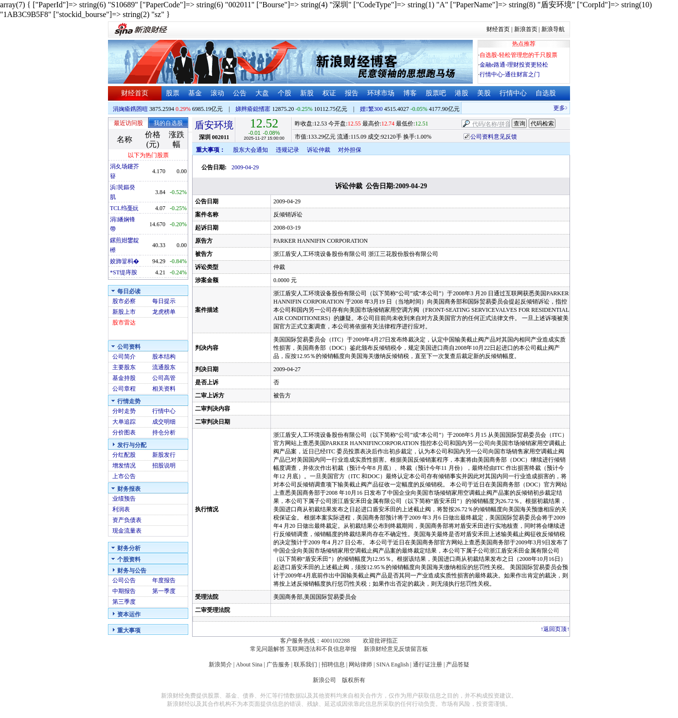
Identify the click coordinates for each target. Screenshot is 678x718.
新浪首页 (525, 29)
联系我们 (305, 664)
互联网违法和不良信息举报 (321, 649)
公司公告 (124, 580)
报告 (351, 93)
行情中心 (513, 93)
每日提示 (164, 301)
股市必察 (124, 301)
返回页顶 (555, 629)
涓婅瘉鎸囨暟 (130, 109)
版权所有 (353, 680)
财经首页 (498, 29)
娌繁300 (371, 109)
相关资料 (164, 388)
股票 (172, 93)
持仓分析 (164, 432)
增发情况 (124, 465)
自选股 (545, 93)
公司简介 (124, 356)
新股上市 (124, 311)
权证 (329, 93)
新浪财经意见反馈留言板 (396, 649)
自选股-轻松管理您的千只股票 (518, 55)
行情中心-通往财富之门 (510, 74)
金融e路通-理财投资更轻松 (514, 64)
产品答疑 (457, 664)
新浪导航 (553, 29)
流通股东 (164, 367)
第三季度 (124, 601)
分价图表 (124, 432)
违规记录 (287, 149)
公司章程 (124, 388)
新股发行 (164, 454)
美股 (484, 93)
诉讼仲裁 (318, 149)
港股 (461, 93)
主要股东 (124, 367)
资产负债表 (127, 520)
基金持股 (124, 378)
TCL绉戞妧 (124, 208)
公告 (240, 93)
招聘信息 (333, 664)
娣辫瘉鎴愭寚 (252, 109)
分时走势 (124, 411)
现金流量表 (127, 530)
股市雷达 (124, 322)
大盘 (262, 93)
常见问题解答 (267, 649)
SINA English (392, 664)
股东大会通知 (250, 149)
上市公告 (124, 476)
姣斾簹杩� (124, 261)
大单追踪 (124, 421)
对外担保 (349, 149)
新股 (307, 93)
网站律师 (360, 664)
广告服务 (278, 664)
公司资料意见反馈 (493, 136)
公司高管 (164, 378)
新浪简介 (220, 664)
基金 (195, 93)
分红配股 (124, 454)
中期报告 (124, 591)
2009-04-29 (245, 167)
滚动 (217, 93)
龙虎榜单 (164, 311)
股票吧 (436, 93)
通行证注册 (427, 664)
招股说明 (164, 465)
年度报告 (164, 580)
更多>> (565, 108)
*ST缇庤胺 (123, 272)
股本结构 (164, 356)
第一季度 (164, 591)
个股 (284, 93)
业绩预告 (124, 498)
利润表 (121, 509)
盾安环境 (214, 125)
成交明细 (164, 421)
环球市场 (380, 93)
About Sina (249, 664)
